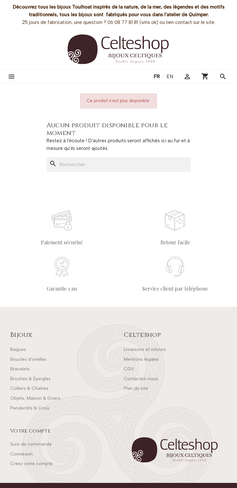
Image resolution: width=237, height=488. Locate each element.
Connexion (21, 454)
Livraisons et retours (145, 349)
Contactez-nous (141, 378)
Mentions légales (141, 359)
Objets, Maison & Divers (35, 398)
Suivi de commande (31, 444)
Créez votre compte (31, 463)
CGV (129, 369)
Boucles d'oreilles (28, 359)
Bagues (18, 349)
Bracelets (20, 369)
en (170, 76)
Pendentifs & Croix (29, 408)
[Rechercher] (119, 164)
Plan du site (136, 388)
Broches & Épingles (30, 378)
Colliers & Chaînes (29, 388)
